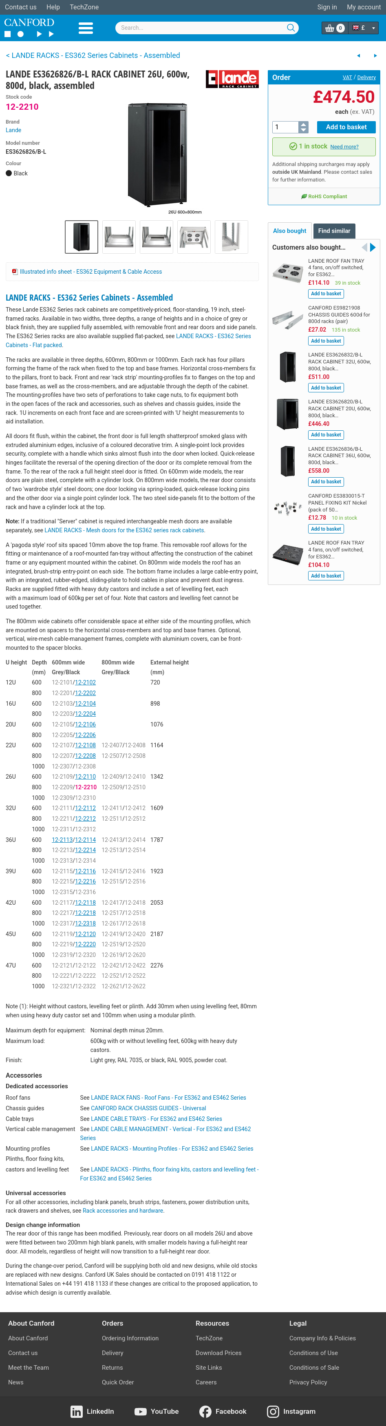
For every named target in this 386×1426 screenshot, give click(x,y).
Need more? (345, 147)
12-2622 (135, 986)
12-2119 (62, 934)
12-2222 (85, 975)
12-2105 (62, 724)
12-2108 (85, 745)
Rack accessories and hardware (123, 1210)
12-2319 (62, 955)
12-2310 (85, 798)
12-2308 (85, 766)
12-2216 (85, 881)
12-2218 (85, 913)
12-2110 (85, 776)
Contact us (21, 7)
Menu (86, 28)
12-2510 (135, 787)
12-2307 (62, 766)
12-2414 (135, 840)
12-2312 (85, 829)
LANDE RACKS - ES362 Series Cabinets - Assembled (89, 297)
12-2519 (111, 944)
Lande (13, 130)
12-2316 (85, 892)
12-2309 (62, 798)
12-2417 (111, 902)
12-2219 (62, 944)
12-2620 (135, 955)
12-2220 (85, 944)
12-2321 (62, 986)
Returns (112, 1367)
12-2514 (135, 850)
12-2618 (135, 923)
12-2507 (111, 756)
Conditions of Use (313, 1353)
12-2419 (111, 934)
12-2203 (62, 714)
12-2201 (62, 693)
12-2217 (62, 913)
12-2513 (111, 850)
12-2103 (62, 703)
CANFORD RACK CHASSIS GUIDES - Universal (148, 1108)
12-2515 (111, 881)
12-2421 (111, 965)
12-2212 (85, 818)
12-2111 (62, 808)
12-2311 (62, 829)
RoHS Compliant (324, 196)
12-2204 (85, 714)
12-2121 (62, 965)
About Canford (28, 1338)
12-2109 (62, 776)
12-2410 (135, 776)
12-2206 (85, 735)
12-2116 (85, 871)
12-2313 (62, 860)
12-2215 (62, 881)
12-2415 (111, 871)
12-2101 (62, 682)
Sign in (327, 7)
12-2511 (111, 818)
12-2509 (111, 787)
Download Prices (219, 1353)
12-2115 (62, 871)
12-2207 (62, 756)
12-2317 (62, 923)
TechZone (84, 7)
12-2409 (111, 776)
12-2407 (111, 745)
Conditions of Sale (314, 1367)
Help (53, 7)
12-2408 (135, 745)
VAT (347, 77)
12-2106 (85, 724)
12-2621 (111, 986)
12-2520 (135, 944)
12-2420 (135, 934)
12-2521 (111, 975)
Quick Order (118, 1382)
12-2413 (111, 840)
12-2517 (111, 913)
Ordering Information (130, 1338)
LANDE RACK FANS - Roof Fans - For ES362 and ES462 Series (168, 1097)
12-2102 (85, 682)
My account (364, 7)
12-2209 (62, 787)
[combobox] (207, 28)
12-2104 (85, 703)
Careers (206, 1382)
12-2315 (62, 892)
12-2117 (62, 902)
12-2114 (85, 840)
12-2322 (85, 986)
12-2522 (135, 975)
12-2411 (111, 808)
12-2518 (135, 913)
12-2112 (85, 808)
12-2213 (62, 850)
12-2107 (62, 745)
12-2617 (111, 923)
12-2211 (62, 818)
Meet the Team (28, 1367)
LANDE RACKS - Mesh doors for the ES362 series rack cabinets (124, 530)
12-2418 (135, 902)
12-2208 (85, 756)
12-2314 (85, 860)
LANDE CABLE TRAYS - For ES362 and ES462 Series (156, 1119)
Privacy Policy (308, 1382)
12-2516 (135, 881)
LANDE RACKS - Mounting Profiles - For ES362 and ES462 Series (172, 1148)
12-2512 (135, 818)
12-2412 (135, 808)
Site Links (209, 1367)
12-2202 (85, 693)
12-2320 (85, 955)
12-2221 (62, 975)
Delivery (366, 77)
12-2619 (111, 955)
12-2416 (135, 871)
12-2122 (85, 965)
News (16, 1382)
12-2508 (135, 756)
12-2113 (62, 840)
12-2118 (85, 902)
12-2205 (62, 735)
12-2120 (85, 934)
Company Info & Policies (322, 1338)
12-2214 (85, 850)
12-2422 (135, 965)
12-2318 (85, 923)
